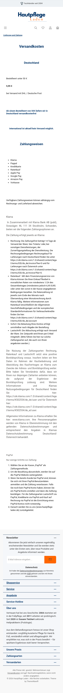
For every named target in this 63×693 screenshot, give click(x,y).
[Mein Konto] (50, 28)
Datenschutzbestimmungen (31, 571)
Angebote (11, 595)
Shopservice (13, 582)
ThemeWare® (32, 681)
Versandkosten (13, 673)
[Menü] (5, 28)
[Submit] (50, 559)
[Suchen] (35, 28)
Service (10, 589)
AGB (29, 574)
